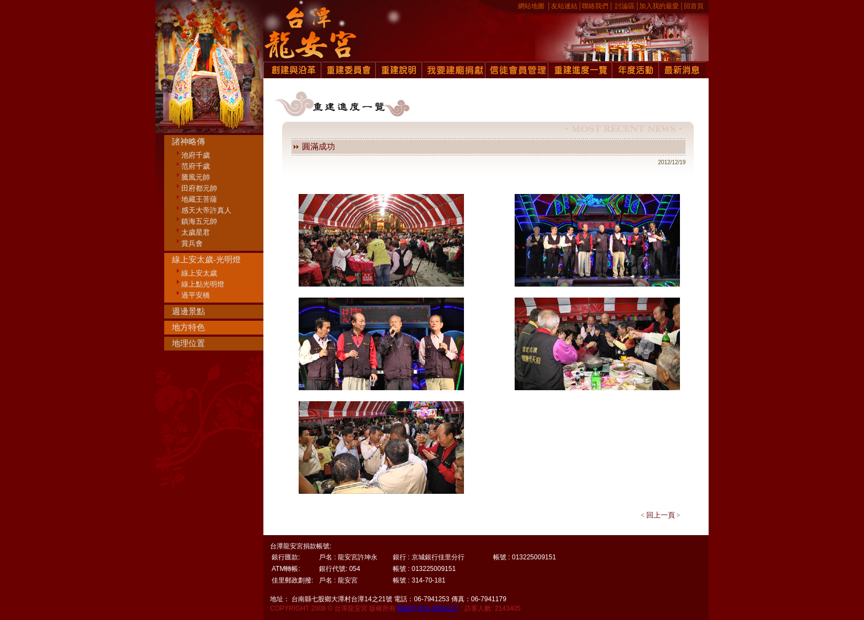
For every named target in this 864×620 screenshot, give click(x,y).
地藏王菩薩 (199, 199)
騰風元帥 (195, 177)
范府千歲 (195, 166)
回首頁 (694, 6)
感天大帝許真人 (206, 210)
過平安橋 (195, 295)
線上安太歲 (199, 273)
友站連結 (564, 6)
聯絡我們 (595, 6)
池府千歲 (195, 155)
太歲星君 (195, 232)
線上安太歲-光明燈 (206, 259)
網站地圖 (531, 6)
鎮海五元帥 (199, 221)
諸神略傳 (188, 141)
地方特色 (188, 327)
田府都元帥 (199, 188)
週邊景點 (188, 311)
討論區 (625, 6)
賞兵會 (192, 243)
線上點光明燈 (202, 284)
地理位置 (188, 343)
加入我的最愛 (659, 6)
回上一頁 (660, 515)
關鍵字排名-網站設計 (428, 608)
